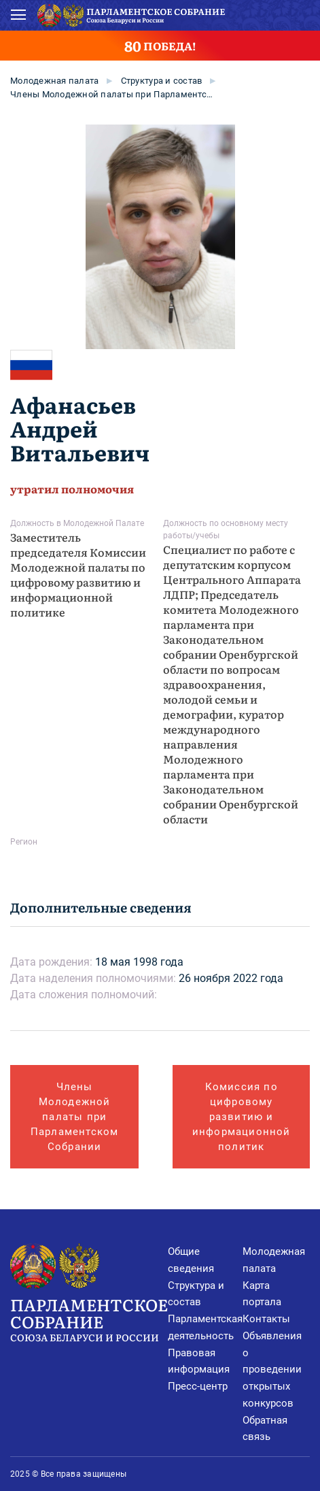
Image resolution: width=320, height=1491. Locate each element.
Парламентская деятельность (205, 1327)
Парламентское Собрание (89, 1318)
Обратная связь (265, 1428)
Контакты (266, 1319)
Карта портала (262, 1294)
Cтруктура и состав (161, 81)
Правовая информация (199, 1361)
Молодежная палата (54, 81)
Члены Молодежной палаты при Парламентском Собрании (112, 94)
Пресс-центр (198, 1386)
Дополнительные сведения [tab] (101, 907)
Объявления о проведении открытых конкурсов (272, 1369)
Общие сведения (191, 1260)
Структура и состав (196, 1294)
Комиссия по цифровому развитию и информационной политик (241, 1117)
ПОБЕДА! (160, 45)
